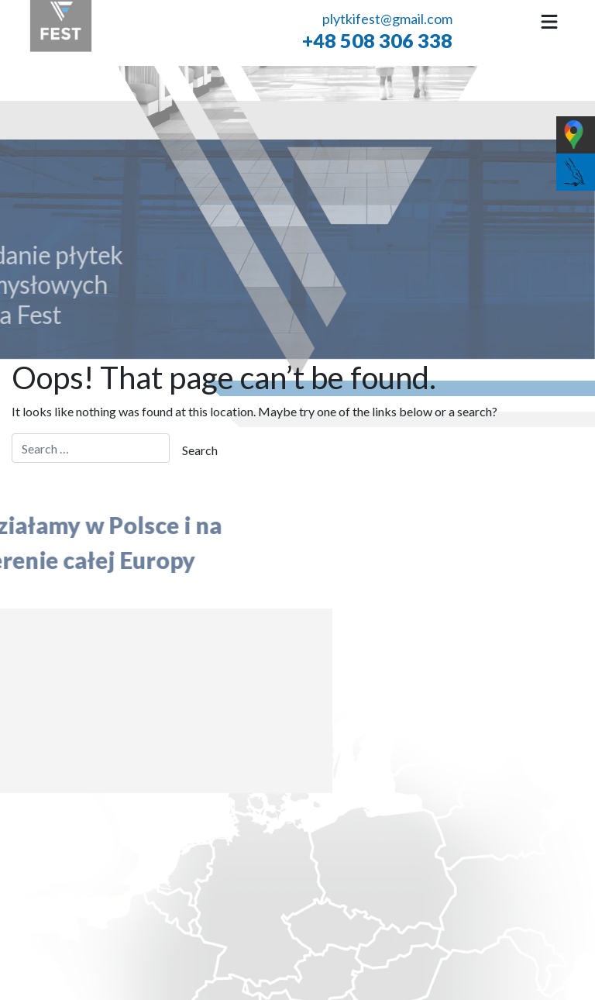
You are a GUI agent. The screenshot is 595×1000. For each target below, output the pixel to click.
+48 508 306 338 (377, 39)
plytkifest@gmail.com (387, 18)
